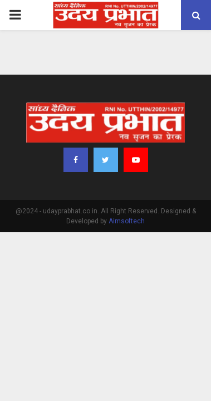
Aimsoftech (127, 221)
